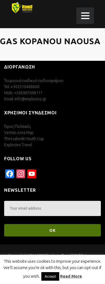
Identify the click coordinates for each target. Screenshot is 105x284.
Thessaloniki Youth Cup (24, 138)
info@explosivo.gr (30, 99)
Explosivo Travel (18, 145)
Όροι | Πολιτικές (17, 126)
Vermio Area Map (19, 132)
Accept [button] (50, 276)
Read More (71, 276)
